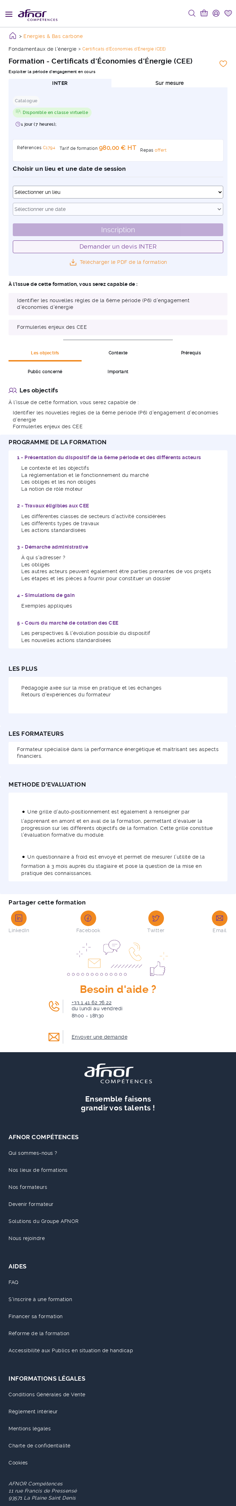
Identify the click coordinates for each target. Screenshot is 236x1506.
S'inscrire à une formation (40, 1299)
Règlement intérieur (33, 1411)
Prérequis (191, 352)
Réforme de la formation (39, 1333)
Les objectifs (45, 352)
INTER (60, 83)
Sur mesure (169, 83)
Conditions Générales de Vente (47, 1394)
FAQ (13, 1282)
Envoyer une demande (100, 1037)
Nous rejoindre (27, 1238)
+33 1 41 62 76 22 (92, 1002)
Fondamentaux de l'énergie (43, 49)
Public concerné (45, 371)
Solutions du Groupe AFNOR (44, 1221)
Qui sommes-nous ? (33, 1153)
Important (118, 371)
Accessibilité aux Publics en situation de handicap (71, 1350)
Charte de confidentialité (40, 1445)
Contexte (118, 352)
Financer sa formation (36, 1316)
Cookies (18, 1463)
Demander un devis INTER (118, 246)
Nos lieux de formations (38, 1170)
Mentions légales (30, 1428)
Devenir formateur (31, 1204)
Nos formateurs (28, 1187)
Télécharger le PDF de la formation (123, 262)
